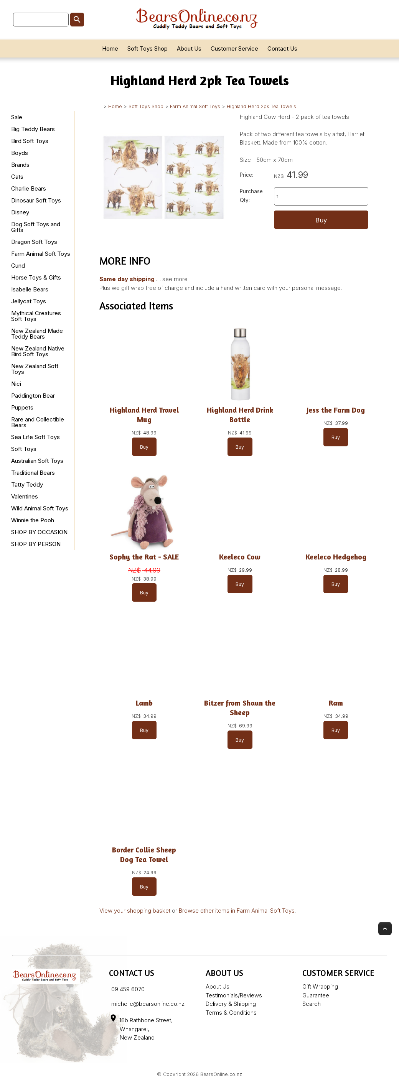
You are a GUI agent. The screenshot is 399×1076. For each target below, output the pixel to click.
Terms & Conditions (231, 1012)
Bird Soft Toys (29, 141)
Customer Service (234, 48)
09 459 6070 (128, 989)
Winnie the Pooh (32, 520)
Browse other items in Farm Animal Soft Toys (237, 910)
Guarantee (315, 995)
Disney (20, 212)
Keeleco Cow (240, 556)
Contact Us (282, 48)
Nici (16, 383)
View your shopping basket (134, 910)
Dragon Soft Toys (34, 241)
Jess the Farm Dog (336, 410)
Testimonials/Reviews (234, 995)
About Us (189, 48)
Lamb (144, 702)
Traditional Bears (33, 472)
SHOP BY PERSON (36, 544)
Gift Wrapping (320, 986)
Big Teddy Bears (33, 129)
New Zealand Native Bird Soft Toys (37, 351)
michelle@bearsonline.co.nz (148, 1003)
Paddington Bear (33, 395)
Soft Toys (23, 448)
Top (385, 928)
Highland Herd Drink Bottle (240, 414)
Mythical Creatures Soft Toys (36, 315)
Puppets (22, 407)
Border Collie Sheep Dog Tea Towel (144, 854)
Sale (16, 117)
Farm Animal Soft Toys (195, 106)
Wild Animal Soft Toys (39, 508)
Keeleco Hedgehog (335, 556)
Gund (18, 265)
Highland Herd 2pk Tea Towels (261, 106)
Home (110, 48)
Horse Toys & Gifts (36, 277)
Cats (17, 176)
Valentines (24, 496)
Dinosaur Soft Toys (36, 200)
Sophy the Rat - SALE (144, 556)
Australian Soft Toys (37, 460)
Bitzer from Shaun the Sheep (239, 707)
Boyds (19, 152)
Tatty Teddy (27, 484)
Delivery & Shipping (231, 1003)
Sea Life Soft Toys (35, 437)
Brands (20, 164)
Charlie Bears (28, 188)
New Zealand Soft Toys (34, 368)
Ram (336, 702)
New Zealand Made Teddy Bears (37, 333)
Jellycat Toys (28, 301)
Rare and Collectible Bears (37, 422)
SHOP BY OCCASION (39, 532)
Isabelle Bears (29, 289)
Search (311, 1003)
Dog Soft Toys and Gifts (35, 227)
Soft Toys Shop (147, 48)
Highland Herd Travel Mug (144, 414)
